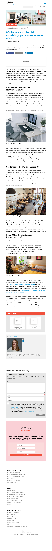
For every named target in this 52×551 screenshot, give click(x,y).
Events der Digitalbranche (14, 502)
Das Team (10, 516)
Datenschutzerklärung (29, 411)
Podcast (10, 504)
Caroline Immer (14, 336)
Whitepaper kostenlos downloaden (16, 494)
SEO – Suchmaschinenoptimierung (16, 474)
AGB (9, 524)
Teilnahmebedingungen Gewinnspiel (17, 526)
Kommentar (10, 381)
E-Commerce (11, 478)
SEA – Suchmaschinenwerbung (16, 476)
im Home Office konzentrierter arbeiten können (22, 284)
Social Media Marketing (14, 472)
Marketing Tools (12, 482)
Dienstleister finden (13, 498)
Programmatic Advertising (14, 480)
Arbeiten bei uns (12, 518)
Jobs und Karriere (16, 27)
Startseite (8, 27)
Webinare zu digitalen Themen (16, 496)
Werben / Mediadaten (13, 512)
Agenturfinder (11, 490)
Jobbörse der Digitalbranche (15, 500)
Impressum (11, 520)
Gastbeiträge (11, 514)
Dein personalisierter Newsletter (16, 492)
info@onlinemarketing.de (16, 407)
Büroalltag (25, 27)
